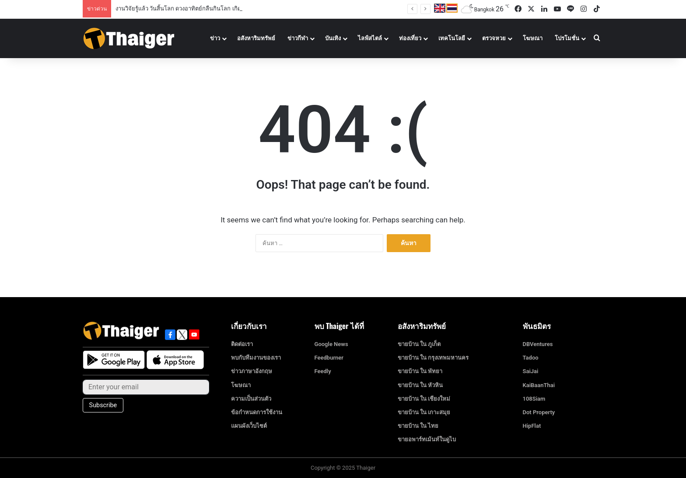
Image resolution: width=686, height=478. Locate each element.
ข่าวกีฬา (297, 38)
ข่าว (215, 38)
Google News (331, 344)
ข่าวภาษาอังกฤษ (251, 371)
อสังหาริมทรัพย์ (256, 38)
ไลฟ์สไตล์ (370, 38)
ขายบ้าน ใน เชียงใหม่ (424, 398)
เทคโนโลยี (451, 38)
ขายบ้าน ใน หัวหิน (420, 385)
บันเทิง (333, 38)
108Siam (534, 398)
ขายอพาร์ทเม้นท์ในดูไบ (427, 439)
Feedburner (329, 357)
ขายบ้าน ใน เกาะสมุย (424, 412)
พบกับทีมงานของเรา (256, 357)
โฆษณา (532, 38)
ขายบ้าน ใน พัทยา (420, 371)
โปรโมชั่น (567, 38)
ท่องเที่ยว (410, 38)
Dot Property (539, 412)
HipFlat (532, 426)
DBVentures (538, 344)
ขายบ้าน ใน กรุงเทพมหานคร (433, 357)
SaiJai (531, 371)
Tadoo (531, 357)
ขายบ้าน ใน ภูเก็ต (419, 344)
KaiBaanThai (539, 385)
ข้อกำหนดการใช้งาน (256, 412)
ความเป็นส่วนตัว (251, 398)
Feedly (323, 371)
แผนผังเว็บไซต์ (249, 426)
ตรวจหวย (494, 38)
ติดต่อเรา (242, 344)
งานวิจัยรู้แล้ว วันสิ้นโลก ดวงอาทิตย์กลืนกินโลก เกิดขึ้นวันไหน (191, 8)
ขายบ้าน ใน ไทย (418, 426)
